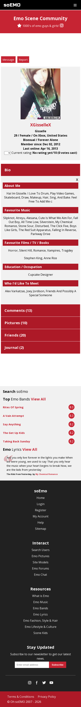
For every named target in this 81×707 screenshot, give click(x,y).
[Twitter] (44, 683)
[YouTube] (51, 683)
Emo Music (40, 602)
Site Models (40, 562)
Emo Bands (40, 608)
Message (8, 59)
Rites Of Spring (13, 407)
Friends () (15, 335)
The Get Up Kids (14, 433)
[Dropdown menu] (75, 5)
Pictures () (16, 322)
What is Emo (40, 596)
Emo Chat (40, 575)
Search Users (41, 550)
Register (40, 510)
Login (40, 504)
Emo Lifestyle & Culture (40, 627)
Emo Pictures (40, 556)
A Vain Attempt (13, 416)
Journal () (14, 347)
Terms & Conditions (20, 697)
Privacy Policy (47, 697)
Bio (8, 169)
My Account (40, 516)
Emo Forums (40, 568)
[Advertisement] (40, 45)
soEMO (12, 5)
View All (38, 399)
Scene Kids (40, 633)
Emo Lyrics (40, 614)
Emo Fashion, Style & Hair (40, 621)
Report (23, 59)
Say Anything (12, 424)
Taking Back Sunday (16, 441)
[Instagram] (61, 26)
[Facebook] (37, 683)
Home (41, 498)
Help (40, 522)
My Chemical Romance (46, 474)
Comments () (18, 310)
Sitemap (40, 529)
